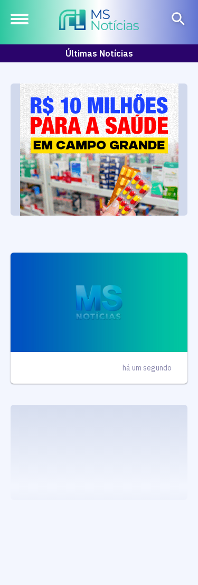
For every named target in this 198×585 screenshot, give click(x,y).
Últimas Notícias (99, 53)
